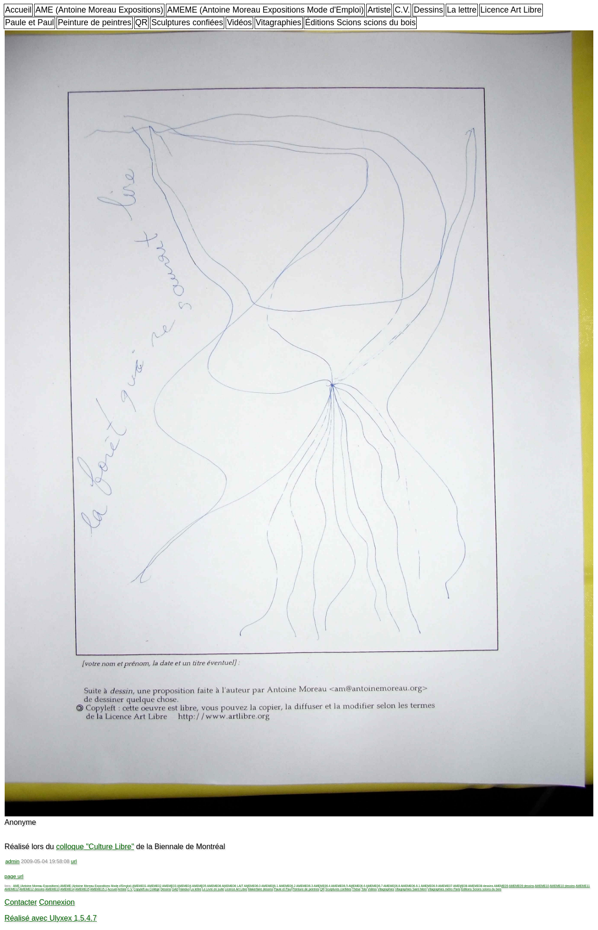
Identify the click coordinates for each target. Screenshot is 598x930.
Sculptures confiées (187, 22)
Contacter (21, 902)
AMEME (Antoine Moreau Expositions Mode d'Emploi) (265, 9)
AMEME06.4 (321, 885)
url (74, 861)
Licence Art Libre (510, 9)
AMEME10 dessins (562, 885)
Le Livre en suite (213, 889)
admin (12, 861)
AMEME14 (67, 889)
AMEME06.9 (428, 885)
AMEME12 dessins (32, 889)
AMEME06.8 (392, 885)
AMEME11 (583, 885)
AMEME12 (12, 889)
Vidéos (239, 22)
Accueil (18, 9)
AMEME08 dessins (480, 885)
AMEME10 (542, 885)
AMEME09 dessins (521, 885)
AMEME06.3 (304, 885)
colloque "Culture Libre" (95, 847)
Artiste (379, 9)
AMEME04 (184, 885)
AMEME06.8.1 (410, 885)
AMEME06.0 (252, 885)
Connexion (57, 902)
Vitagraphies (278, 22)
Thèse (356, 889)
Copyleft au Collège (147, 889)
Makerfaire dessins (260, 889)
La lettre (462, 9)
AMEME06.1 (269, 885)
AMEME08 (460, 885)
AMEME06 (214, 885)
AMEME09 (501, 885)
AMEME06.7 (374, 885)
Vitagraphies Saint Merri (411, 889)
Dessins (428, 9)
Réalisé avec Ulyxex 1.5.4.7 (51, 918)
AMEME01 (139, 885)
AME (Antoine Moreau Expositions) (100, 9)
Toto (364, 889)
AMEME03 (169, 885)
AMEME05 (199, 885)
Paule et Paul (29, 22)
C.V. (402, 9)
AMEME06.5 (339, 885)
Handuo (184, 889)
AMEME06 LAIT (232, 885)
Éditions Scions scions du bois (360, 22)
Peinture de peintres (94, 22)
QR (141, 22)
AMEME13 (52, 889)
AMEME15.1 (98, 889)
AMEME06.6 (357, 885)
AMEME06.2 (287, 885)
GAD (175, 889)
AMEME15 (82, 889)
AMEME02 (154, 885)
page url (14, 876)
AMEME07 (445, 885)
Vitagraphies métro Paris (443, 889)
